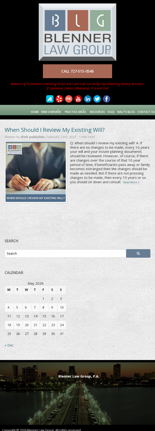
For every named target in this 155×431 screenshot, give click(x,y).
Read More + (131, 178)
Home (20, 110)
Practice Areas (66, 110)
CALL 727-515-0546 (77, 71)
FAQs (108, 110)
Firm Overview (37, 110)
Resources (94, 110)
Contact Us (144, 110)
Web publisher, (33, 133)
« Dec (9, 341)
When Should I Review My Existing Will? (55, 125)
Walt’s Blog (124, 110)
